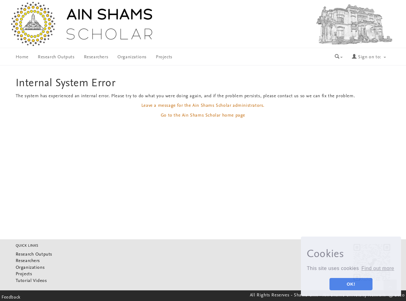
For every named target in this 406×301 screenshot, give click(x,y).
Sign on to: (369, 57)
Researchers (96, 57)
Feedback (11, 297)
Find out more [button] (377, 268)
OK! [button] (351, 284)
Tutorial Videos (31, 281)
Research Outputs (56, 57)
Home (22, 57)
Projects (164, 57)
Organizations (132, 57)
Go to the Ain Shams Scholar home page (203, 115)
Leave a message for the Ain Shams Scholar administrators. (203, 105)
